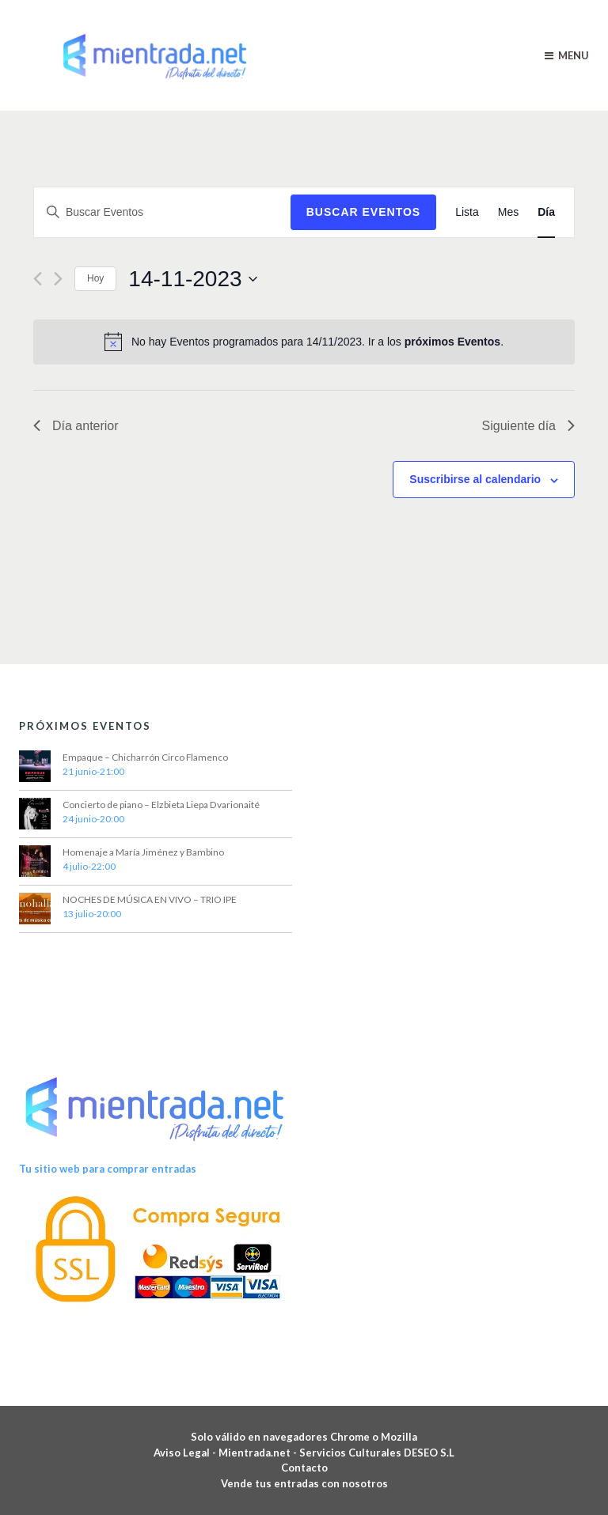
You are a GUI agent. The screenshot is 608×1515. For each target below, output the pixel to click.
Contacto (304, 1467)
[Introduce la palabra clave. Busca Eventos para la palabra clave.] (162, 212)
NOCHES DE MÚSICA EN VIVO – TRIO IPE (150, 899)
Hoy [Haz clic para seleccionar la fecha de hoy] (95, 278)
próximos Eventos (452, 341)
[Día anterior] (37, 278)
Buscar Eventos (363, 212)
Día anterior (76, 426)
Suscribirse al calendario (475, 479)
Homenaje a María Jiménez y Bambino (143, 852)
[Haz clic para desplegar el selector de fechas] (192, 279)
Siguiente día (528, 426)
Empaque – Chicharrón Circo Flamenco (145, 757)
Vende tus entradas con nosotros (304, 1483)
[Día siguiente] (58, 278)
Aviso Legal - (186, 1452)
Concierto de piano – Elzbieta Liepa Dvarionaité (161, 804)
